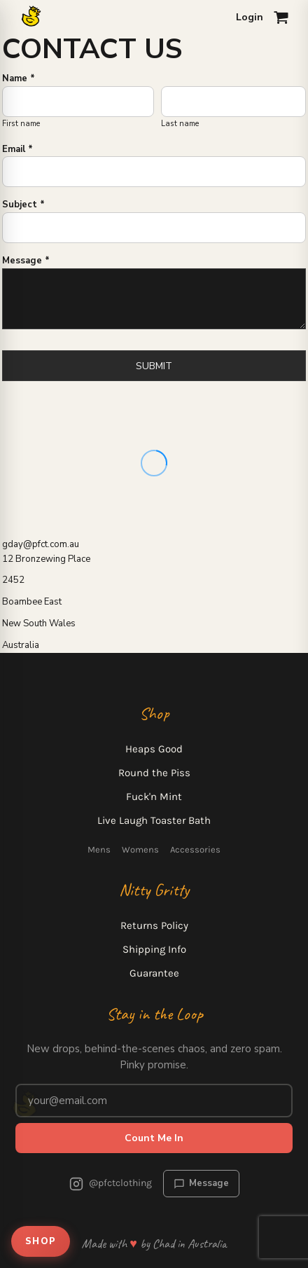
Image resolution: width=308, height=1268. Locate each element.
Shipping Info (154, 949)
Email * (17, 149)
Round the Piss (154, 772)
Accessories (195, 849)
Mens (99, 849)
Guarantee (154, 973)
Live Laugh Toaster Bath (154, 820)
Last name (180, 123)
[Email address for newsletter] (154, 1100)
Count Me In (154, 1138)
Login (249, 17)
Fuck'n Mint (154, 796)
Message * (26, 260)
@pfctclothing (110, 1184)
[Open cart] (281, 17)
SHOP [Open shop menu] (40, 1241)
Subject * (23, 204)
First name (21, 123)
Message (201, 1183)
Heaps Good (154, 749)
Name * (18, 78)
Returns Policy (154, 925)
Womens (140, 849)
